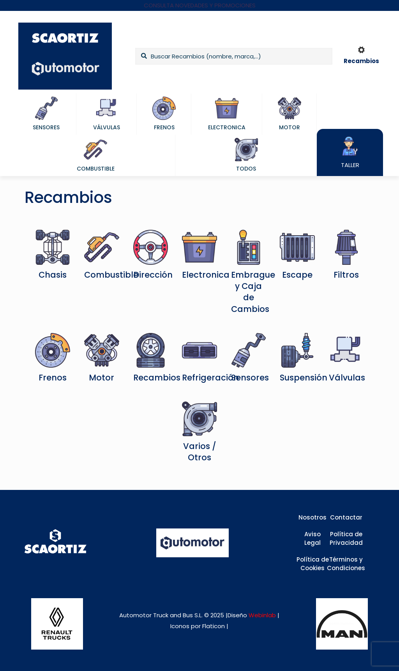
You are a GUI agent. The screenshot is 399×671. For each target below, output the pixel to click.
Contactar (346, 517)
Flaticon (213, 626)
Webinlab (263, 615)
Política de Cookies (313, 563)
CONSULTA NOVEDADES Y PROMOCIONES (199, 5)
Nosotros (312, 517)
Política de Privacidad (346, 538)
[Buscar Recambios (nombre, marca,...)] (233, 56)
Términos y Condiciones (346, 563)
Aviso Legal (312, 538)
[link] (57, 624)
